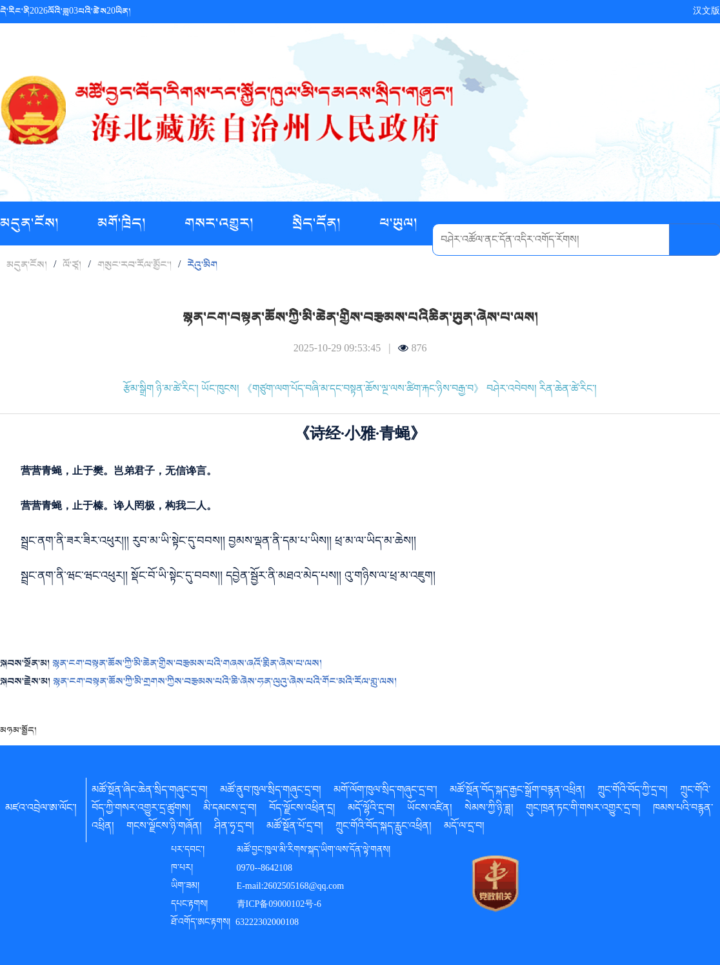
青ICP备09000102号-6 (279, 905)
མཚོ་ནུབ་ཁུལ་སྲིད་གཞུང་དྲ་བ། (270, 792)
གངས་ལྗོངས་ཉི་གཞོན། (164, 828)
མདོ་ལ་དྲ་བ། (464, 828)
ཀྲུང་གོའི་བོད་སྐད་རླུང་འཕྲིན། (383, 828)
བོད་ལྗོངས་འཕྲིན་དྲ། (302, 810)
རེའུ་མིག (202, 264)
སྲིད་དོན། (318, 223)
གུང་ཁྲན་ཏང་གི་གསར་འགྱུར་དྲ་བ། (583, 810)
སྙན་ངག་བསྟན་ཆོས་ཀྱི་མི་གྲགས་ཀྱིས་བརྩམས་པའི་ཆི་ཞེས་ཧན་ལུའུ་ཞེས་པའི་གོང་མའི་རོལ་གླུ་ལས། (225, 681)
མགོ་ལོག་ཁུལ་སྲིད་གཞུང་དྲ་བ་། (385, 792)
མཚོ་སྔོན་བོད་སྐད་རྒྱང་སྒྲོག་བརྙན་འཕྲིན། (517, 792)
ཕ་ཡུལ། (398, 223)
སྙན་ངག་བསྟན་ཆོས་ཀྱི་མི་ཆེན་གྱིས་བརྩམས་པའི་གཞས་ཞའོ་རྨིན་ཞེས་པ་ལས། (187, 663)
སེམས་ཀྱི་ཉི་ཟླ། (489, 810)
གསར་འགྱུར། (221, 223)
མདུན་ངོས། (31, 223)
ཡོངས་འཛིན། (429, 810)
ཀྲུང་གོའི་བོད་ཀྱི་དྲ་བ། (632, 792)
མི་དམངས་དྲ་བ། (230, 810)
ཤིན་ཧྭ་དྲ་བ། (234, 828)
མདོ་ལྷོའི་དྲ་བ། (371, 810)
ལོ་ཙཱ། (72, 264)
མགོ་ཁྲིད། (123, 223)
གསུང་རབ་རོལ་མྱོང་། (134, 264)
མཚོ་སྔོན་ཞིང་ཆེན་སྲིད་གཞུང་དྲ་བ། (150, 792)
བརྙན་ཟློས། (279, 268)
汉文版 (706, 11)
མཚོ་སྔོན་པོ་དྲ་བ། (294, 828)
